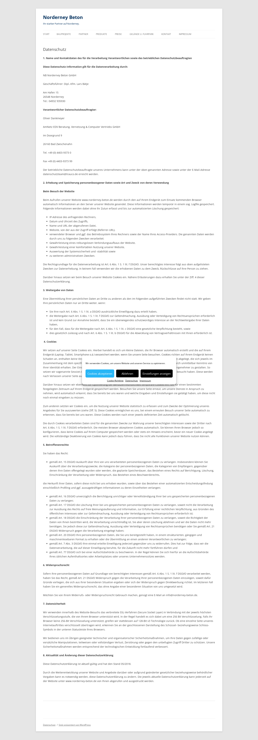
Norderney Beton (63, 17)
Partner (83, 34)
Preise (118, 34)
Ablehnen (127, 373)
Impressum (145, 380)
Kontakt (166, 34)
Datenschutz (131, 380)
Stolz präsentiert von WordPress (75, 724)
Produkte (101, 34)
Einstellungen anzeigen (157, 373)
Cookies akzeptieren (99, 373)
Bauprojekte (64, 34)
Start (46, 34)
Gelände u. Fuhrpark (141, 34)
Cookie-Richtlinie (115, 380)
